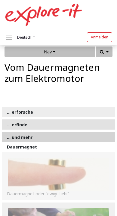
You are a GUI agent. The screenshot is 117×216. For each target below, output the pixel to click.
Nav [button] (48, 52)
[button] (104, 51)
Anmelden (99, 37)
